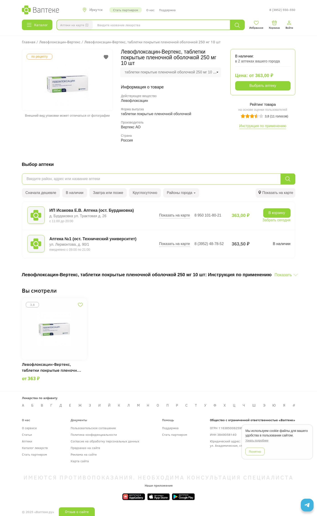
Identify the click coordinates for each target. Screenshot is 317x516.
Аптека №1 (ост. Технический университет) (93, 239)
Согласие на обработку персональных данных (105, 441)
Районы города (181, 193)
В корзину (276, 213)
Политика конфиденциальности (94, 434)
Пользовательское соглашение (93, 428)
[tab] (275, 193)
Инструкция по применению (262, 126)
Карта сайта (80, 461)
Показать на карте (174, 215)
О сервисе (29, 428)
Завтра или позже (108, 193)
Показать (283, 275)
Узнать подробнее (256, 440)
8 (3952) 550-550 (282, 10)
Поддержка (167, 10)
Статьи (27, 434)
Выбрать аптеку (262, 86)
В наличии (74, 193)
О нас (150, 10)
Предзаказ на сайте (85, 448)
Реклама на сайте (84, 454)
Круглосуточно (145, 193)
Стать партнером (125, 10)
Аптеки (27, 441)
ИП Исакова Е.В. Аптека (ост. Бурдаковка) (91, 210)
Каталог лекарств (35, 448)
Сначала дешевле (41, 193)
